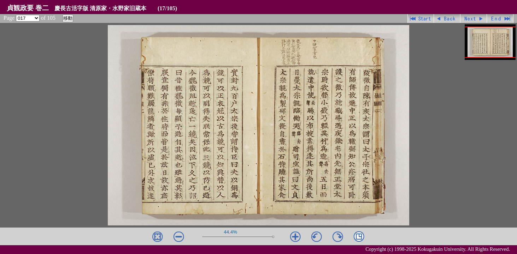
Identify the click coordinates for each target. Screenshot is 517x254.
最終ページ (500, 18)
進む (473, 18)
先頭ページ (420, 18)
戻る (447, 18)
